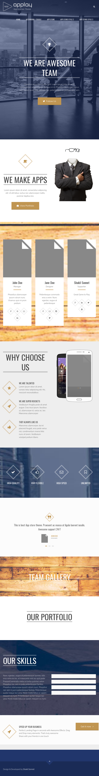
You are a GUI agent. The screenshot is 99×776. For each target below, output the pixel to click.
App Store (51, 19)
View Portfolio (25, 205)
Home (18, 19)
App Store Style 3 (86, 19)
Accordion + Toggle (33, 19)
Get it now (87, 726)
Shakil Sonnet (28, 769)
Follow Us (49, 101)
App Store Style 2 (67, 19)
